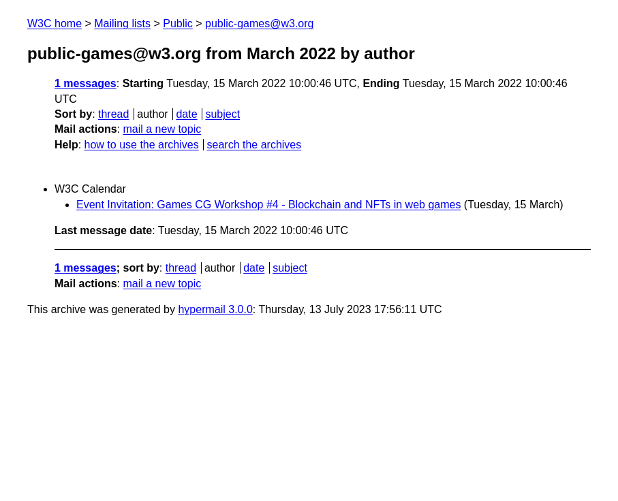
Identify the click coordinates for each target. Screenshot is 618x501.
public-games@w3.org (259, 23)
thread (113, 114)
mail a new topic (162, 129)
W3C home (54, 23)
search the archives (254, 144)
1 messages (86, 83)
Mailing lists (122, 23)
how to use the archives (141, 144)
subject (222, 114)
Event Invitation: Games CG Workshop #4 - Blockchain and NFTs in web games (268, 204)
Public (178, 23)
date (186, 114)
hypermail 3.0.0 (215, 309)
